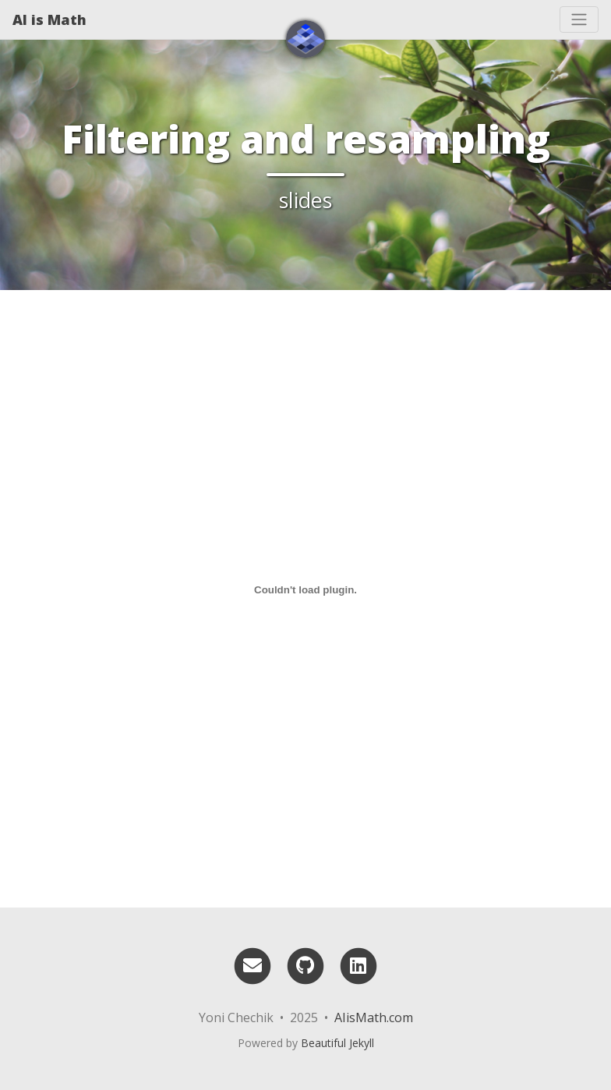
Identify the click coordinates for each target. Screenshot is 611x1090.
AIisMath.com (373, 1017)
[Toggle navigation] (579, 19)
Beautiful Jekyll (337, 1042)
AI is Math (49, 19)
